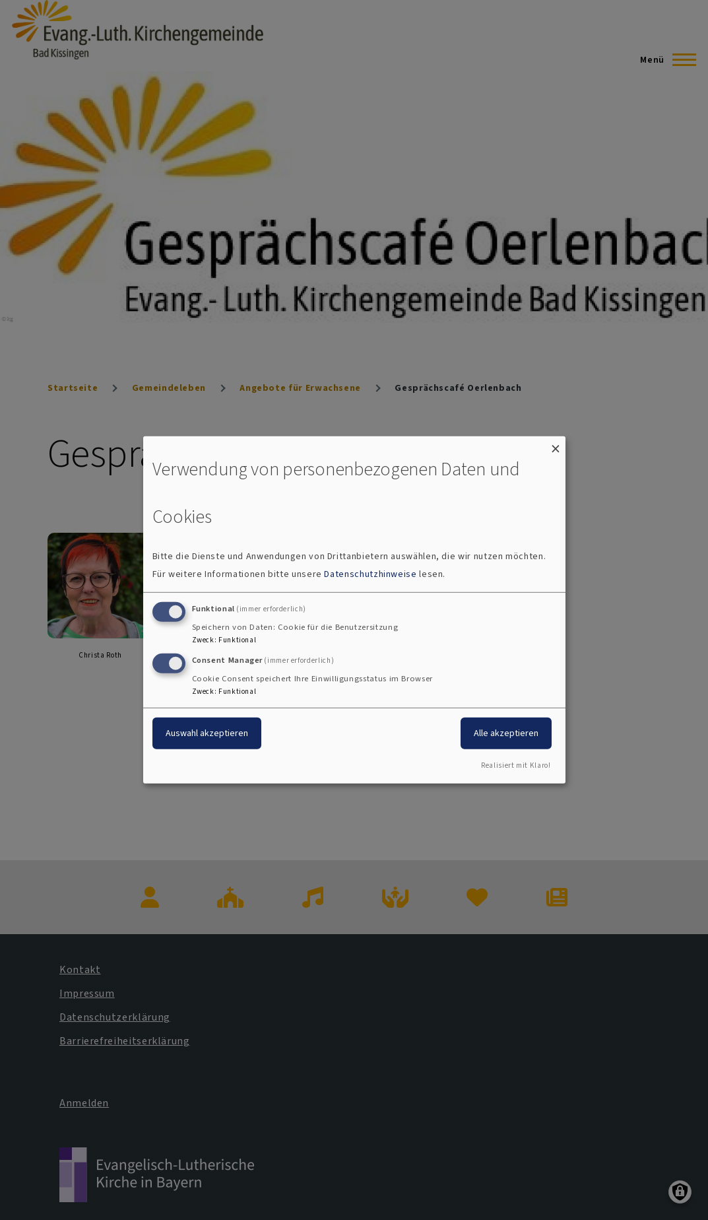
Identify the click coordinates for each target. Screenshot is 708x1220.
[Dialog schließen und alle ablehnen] (555, 444)
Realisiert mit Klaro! (515, 765)
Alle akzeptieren (506, 732)
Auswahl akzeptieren (207, 732)
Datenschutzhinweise (370, 574)
